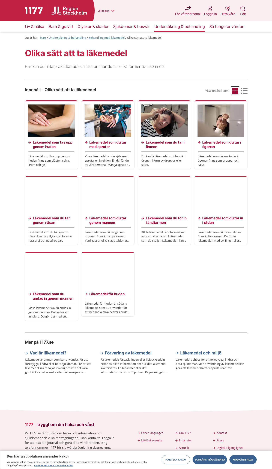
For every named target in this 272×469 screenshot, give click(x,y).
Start (43, 38)
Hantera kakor (175, 461)
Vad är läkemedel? (48, 353)
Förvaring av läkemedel (128, 353)
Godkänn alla (243, 461)
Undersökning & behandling (67, 38)
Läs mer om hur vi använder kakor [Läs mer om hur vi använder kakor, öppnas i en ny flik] (53, 467)
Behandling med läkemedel (107, 38)
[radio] (235, 91)
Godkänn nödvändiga (210, 461)
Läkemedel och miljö (200, 353)
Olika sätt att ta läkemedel (144, 38)
